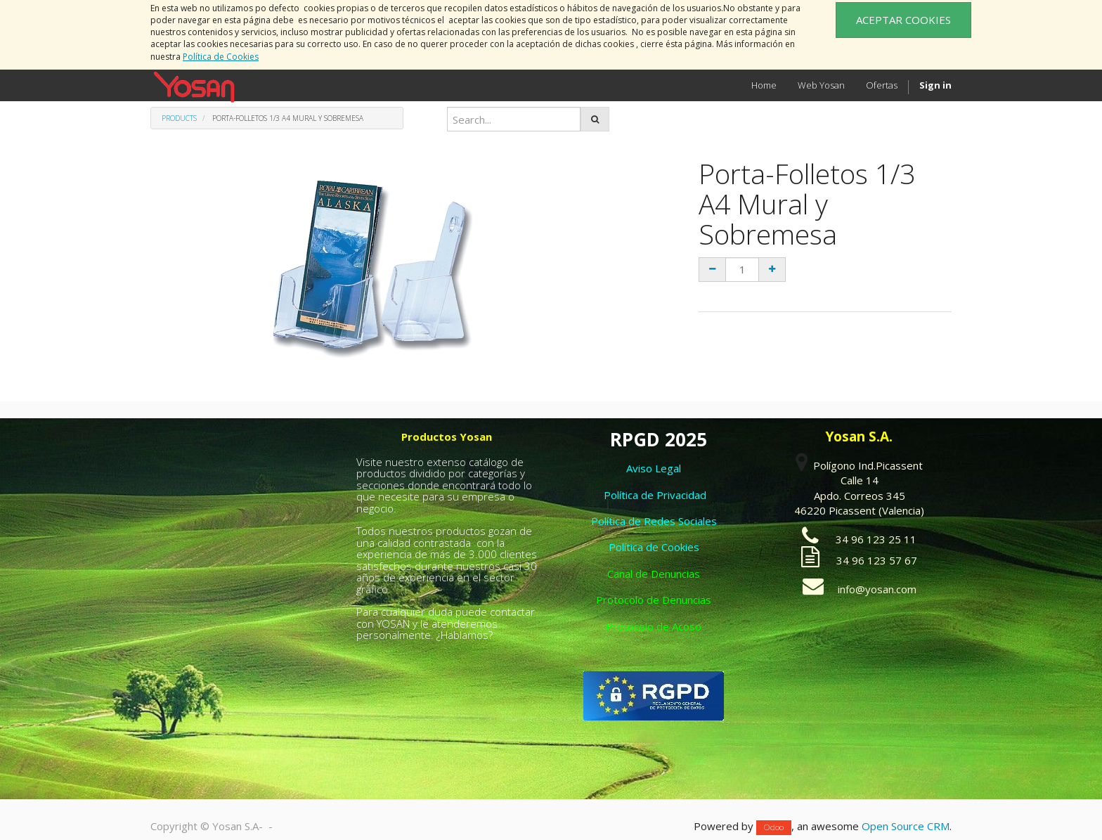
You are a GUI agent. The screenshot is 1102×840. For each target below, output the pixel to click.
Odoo (774, 827)
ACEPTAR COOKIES (903, 20)
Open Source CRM (905, 826)
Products (179, 118)
